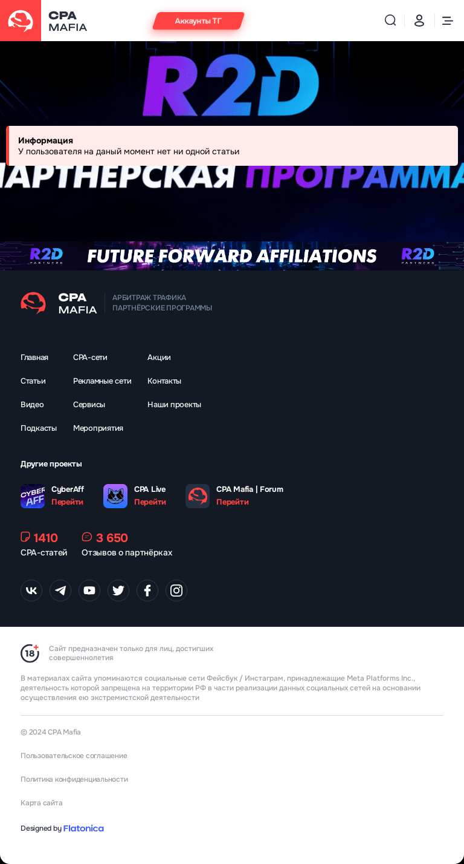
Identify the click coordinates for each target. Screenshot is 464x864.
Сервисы (89, 404)
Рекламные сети (102, 381)
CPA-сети (90, 357)
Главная (34, 357)
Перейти (67, 502)
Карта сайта (41, 803)
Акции (159, 357)
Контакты (164, 381)
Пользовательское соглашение (74, 756)
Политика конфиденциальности (74, 779)
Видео (32, 404)
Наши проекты (174, 404)
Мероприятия (98, 428)
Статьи (33, 381)
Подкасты (39, 428)
